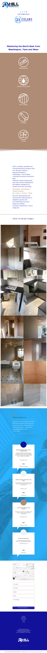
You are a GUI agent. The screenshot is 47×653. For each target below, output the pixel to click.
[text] (23, 584)
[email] (23, 588)
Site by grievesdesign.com (37, 651)
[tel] (23, 595)
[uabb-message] (23, 602)
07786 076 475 (29, 651)
